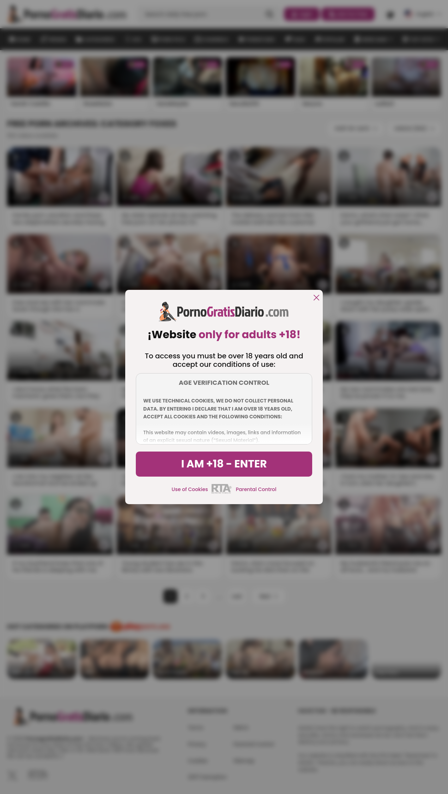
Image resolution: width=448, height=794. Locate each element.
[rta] (221, 492)
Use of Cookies (190, 489)
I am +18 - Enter (224, 463)
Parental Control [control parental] (256, 489)
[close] (316, 298)
